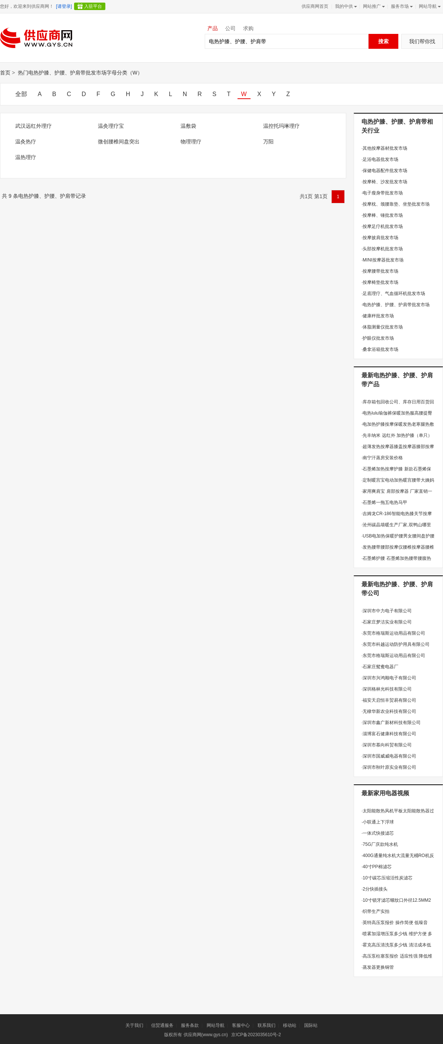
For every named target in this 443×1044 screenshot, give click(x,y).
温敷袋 (188, 126)
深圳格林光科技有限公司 (386, 689)
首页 (5, 73)
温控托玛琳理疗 (281, 126)
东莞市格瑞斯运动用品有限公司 (393, 633)
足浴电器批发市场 (379, 159)
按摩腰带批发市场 (379, 271)
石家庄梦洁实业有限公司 (386, 622)
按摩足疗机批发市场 (382, 226)
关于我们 (134, 1025)
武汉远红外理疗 (33, 126)
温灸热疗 (25, 142)
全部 (21, 94)
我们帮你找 (422, 41)
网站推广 (373, 6)
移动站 (289, 1025)
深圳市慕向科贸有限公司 (386, 745)
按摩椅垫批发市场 (379, 282)
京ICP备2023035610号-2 (256, 1034)
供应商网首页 (315, 6)
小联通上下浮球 (377, 822)
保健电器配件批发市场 (384, 170)
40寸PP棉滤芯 (376, 866)
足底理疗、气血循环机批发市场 (393, 293)
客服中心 (241, 1025)
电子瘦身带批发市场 (382, 193)
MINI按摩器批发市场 (382, 260)
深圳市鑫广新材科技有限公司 (391, 722)
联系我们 (266, 1025)
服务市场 (401, 6)
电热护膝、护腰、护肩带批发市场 (395, 304)
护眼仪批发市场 (377, 338)
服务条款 (190, 1025)
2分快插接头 (374, 889)
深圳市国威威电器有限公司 (388, 756)
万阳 (268, 142)
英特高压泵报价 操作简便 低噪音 (394, 922)
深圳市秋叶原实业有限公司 (388, 767)
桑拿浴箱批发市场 (379, 349)
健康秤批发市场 (377, 315)
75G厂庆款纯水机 (379, 844)
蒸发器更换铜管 (377, 967)
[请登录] (64, 6)
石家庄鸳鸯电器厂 (379, 666)
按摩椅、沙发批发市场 (384, 181)
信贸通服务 (162, 1025)
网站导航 (429, 6)
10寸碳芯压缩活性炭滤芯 (386, 877)
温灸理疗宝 (111, 126)
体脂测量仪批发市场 (382, 327)
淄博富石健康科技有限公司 (388, 733)
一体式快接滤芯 (377, 833)
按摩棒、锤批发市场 (382, 215)
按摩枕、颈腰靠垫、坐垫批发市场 (395, 204)
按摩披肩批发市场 (379, 237)
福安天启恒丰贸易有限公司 (388, 700)
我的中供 (345, 6)
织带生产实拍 (375, 911)
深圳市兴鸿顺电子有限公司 (388, 677)
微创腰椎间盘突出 (119, 142)
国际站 (311, 1025)
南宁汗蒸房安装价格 (382, 457)
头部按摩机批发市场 (382, 248)
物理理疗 (191, 142)
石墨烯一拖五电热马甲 (384, 502)
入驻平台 (93, 6)
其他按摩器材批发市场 (384, 148)
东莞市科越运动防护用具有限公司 (395, 644)
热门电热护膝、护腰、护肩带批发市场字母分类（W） (80, 73)
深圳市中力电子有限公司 (386, 610)
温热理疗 (25, 157)
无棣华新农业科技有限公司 (388, 711)
